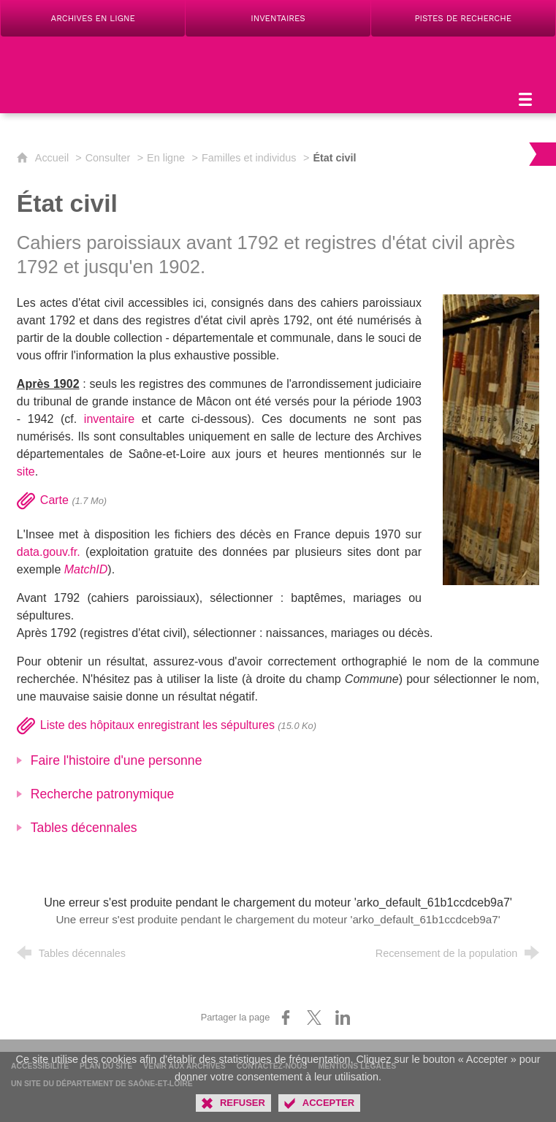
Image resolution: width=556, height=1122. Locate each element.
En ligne (166, 158)
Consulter (108, 158)
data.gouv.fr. (48, 552)
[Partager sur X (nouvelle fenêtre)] (314, 1017)
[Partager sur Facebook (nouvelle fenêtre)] (285, 1017)
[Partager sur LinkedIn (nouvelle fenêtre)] (342, 1017)
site (26, 471)
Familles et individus (249, 158)
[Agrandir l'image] (491, 438)
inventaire (109, 419)
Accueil (53, 158)
